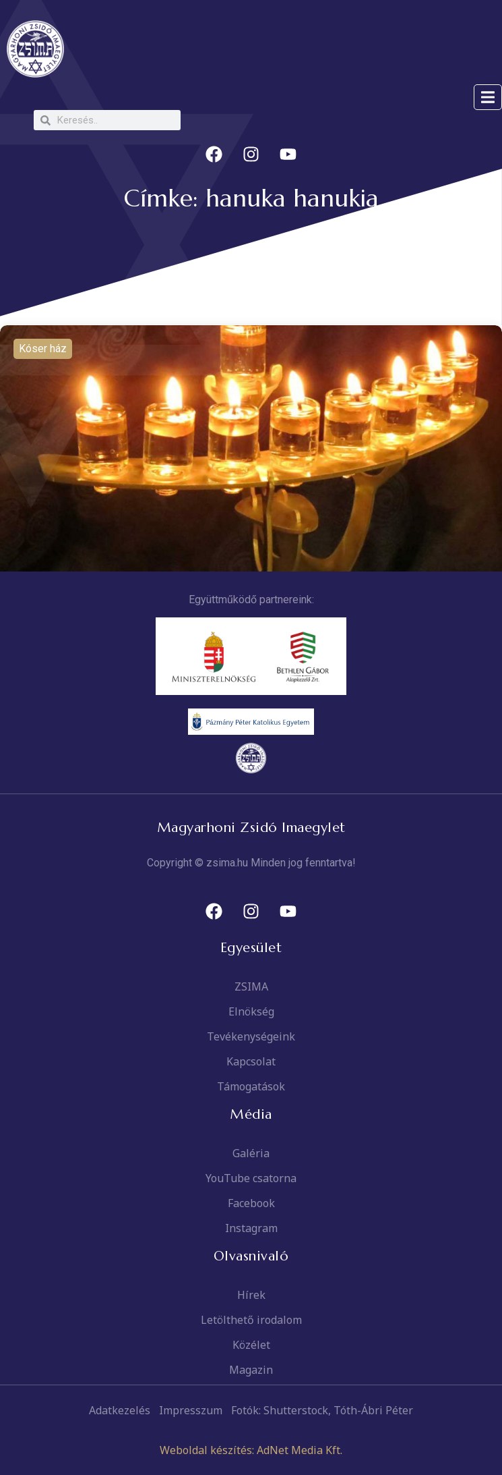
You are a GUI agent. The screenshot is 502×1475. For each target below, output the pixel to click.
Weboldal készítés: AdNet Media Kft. (251, 1450)
